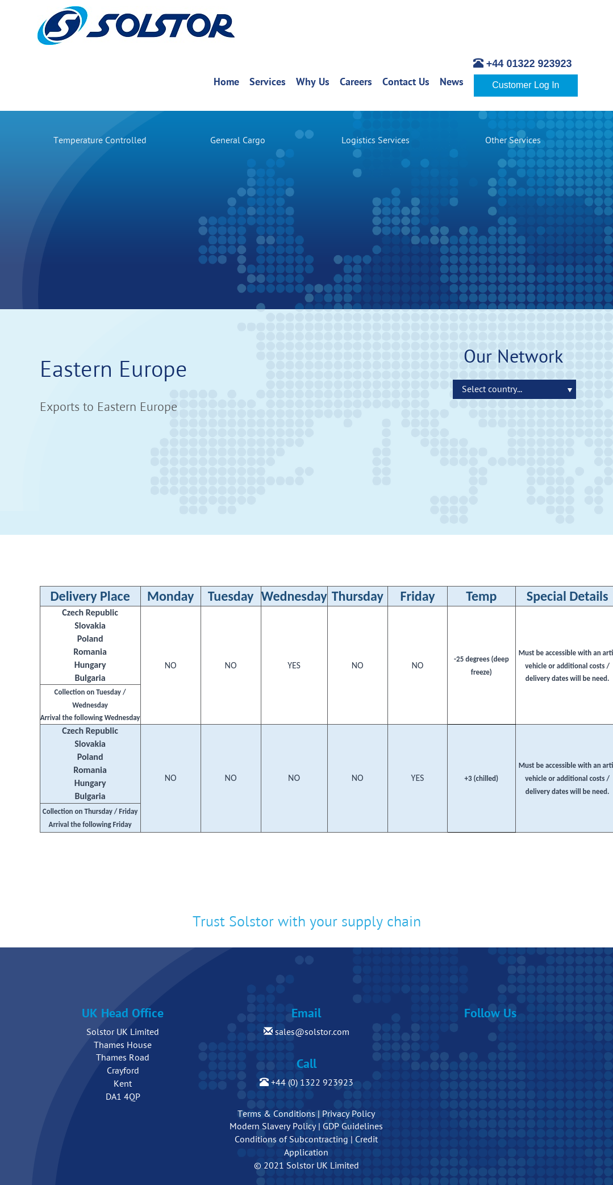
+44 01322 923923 (522, 63)
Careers (358, 81)
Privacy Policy (348, 1114)
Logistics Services (375, 140)
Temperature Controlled (100, 140)
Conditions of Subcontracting (291, 1139)
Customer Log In (525, 85)
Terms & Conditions (276, 1114)
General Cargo (237, 140)
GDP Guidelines (353, 1126)
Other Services (513, 140)
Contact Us (408, 81)
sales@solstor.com (306, 1032)
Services (270, 81)
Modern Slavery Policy (273, 1126)
